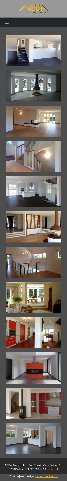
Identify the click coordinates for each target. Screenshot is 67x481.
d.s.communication (46, 476)
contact (53, 469)
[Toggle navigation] (6, 22)
